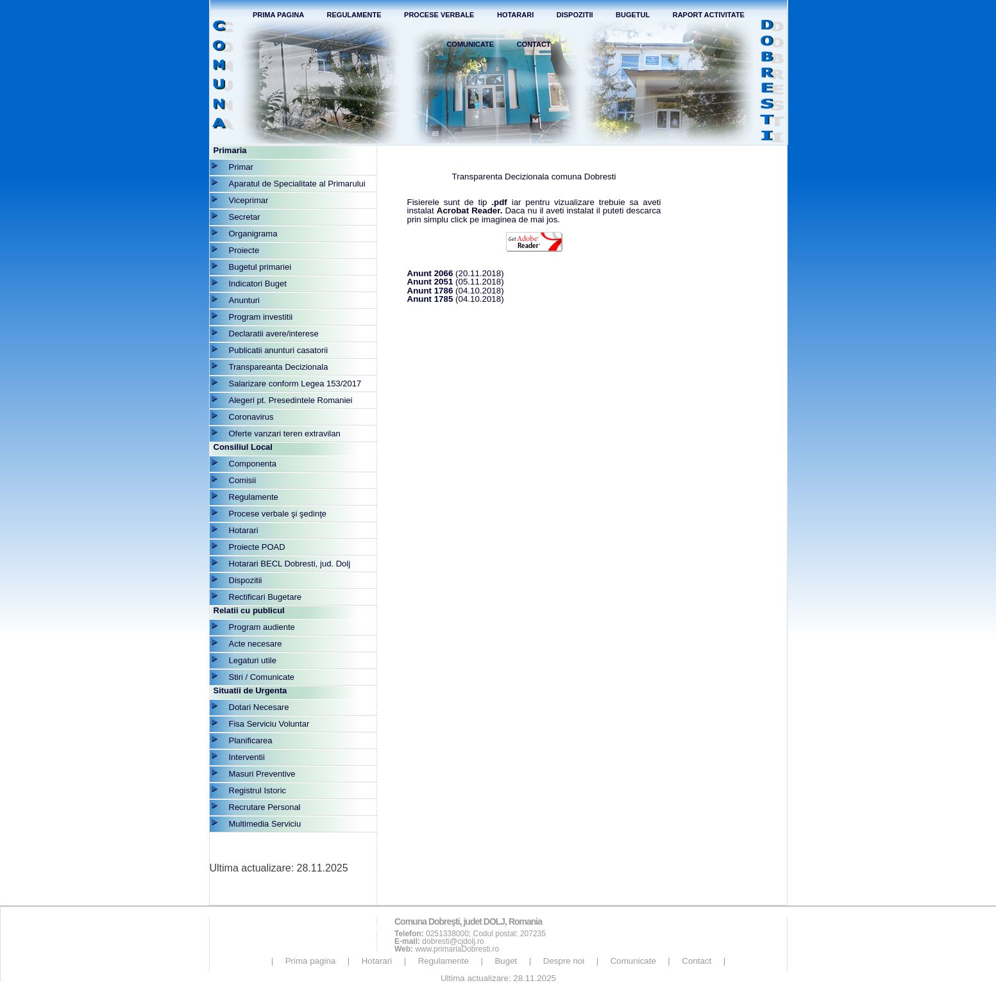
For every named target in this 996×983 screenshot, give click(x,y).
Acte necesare (255, 643)
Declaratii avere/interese (274, 333)
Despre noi (563, 961)
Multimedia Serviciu (265, 824)
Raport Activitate (709, 15)
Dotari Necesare (259, 707)
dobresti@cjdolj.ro (453, 941)
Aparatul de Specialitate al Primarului (297, 183)
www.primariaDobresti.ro (457, 949)
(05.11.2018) (455, 281)
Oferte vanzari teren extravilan (285, 433)
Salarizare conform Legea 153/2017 (295, 383)
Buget (505, 961)
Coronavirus (251, 417)
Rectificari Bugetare (265, 597)
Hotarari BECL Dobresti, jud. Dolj (290, 563)
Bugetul (633, 15)
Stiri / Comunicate (262, 677)
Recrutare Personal (265, 807)
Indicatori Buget (258, 283)
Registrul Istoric (258, 790)
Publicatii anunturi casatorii (278, 350)
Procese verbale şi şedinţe (277, 513)
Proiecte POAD (257, 547)
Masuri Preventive (262, 774)
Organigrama (253, 233)
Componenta (252, 463)
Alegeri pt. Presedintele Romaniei (291, 400)
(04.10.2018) (455, 290)
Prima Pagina (278, 15)
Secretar (244, 217)
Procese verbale (439, 15)
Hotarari (515, 15)
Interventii (247, 757)
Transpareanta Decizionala (278, 367)
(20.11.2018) (455, 273)
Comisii (243, 480)
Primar (241, 167)
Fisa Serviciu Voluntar (269, 724)
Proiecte (244, 250)
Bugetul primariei (260, 267)
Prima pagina (310, 961)
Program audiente (262, 627)
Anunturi (244, 300)
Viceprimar (249, 200)
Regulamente (354, 15)
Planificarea (251, 740)
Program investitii (261, 317)
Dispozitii (575, 15)
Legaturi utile (252, 660)
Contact (534, 44)
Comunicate (470, 44)
